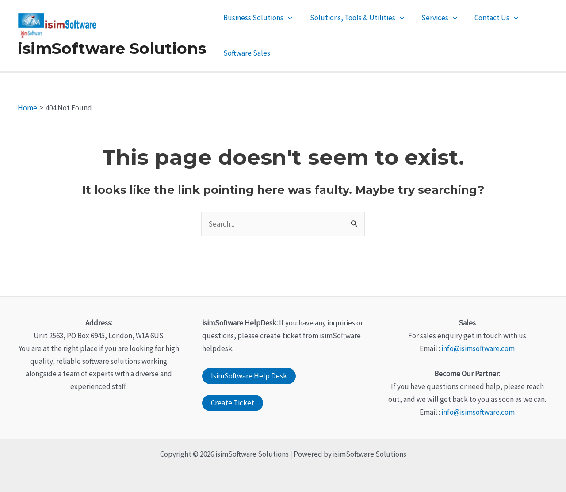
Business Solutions (256, 17)
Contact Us (489, 17)
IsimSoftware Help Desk (249, 376)
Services (433, 17)
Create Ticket (232, 403)
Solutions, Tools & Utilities (353, 17)
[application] (287, 17)
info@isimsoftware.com (478, 348)
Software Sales (245, 53)
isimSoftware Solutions (112, 48)
